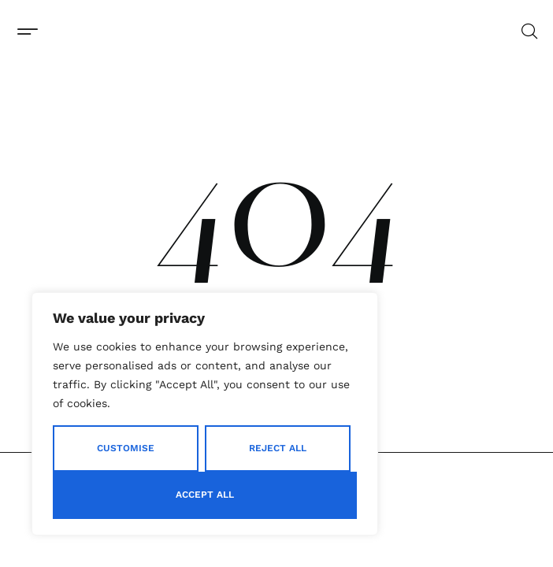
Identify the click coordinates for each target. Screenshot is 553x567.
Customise (125, 448)
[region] (205, 414)
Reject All (277, 448)
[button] (27, 31)
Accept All (205, 494)
